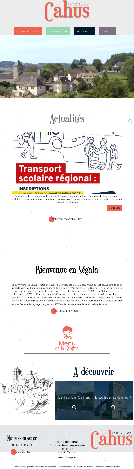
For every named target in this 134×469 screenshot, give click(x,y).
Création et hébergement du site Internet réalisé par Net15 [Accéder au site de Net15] (36, 467)
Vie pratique (58, 31)
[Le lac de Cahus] (74, 400)
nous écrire (22, 451)
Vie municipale (28, 31)
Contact (107, 31)
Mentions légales (67, 457)
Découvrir (84, 31)
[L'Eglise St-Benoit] (113, 400)
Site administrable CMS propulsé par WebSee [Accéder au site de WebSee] (76, 467)
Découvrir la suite (67, 311)
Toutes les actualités (67, 219)
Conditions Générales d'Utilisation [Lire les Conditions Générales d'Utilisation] (107, 467)
